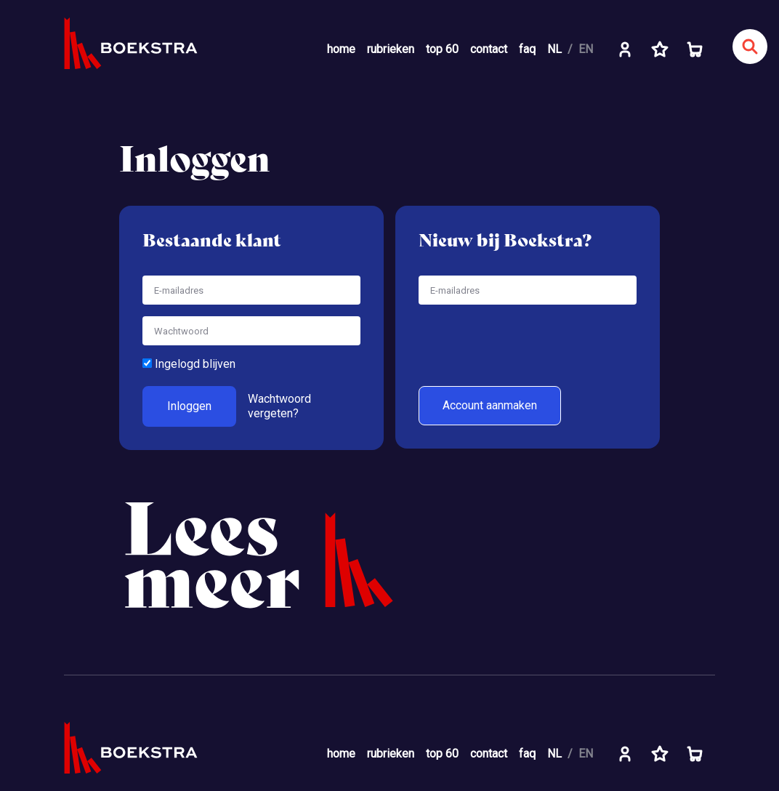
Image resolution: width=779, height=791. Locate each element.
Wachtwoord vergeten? (279, 406)
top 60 (442, 49)
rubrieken (390, 49)
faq (527, 49)
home (341, 49)
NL (554, 49)
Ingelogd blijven (188, 364)
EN (585, 49)
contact (488, 49)
